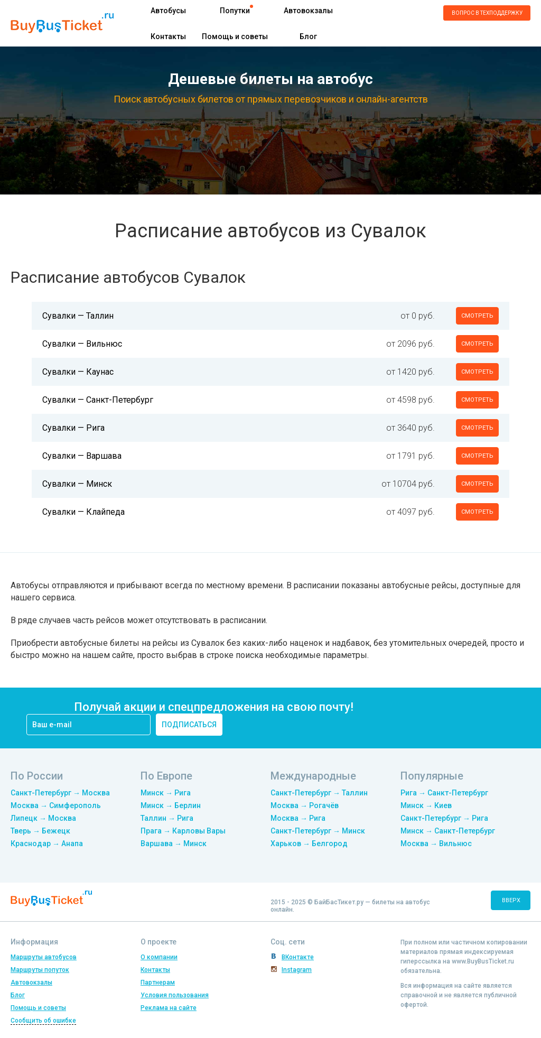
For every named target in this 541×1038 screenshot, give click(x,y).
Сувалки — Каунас (78, 372)
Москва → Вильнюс (436, 843)
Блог (308, 36)
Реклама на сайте (169, 1008)
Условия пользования (175, 995)
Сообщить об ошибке (43, 1020)
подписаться (189, 724)
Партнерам (158, 982)
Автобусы (168, 10)
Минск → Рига (166, 793)
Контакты (168, 36)
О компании (159, 957)
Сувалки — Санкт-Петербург (97, 400)
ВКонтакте (298, 957)
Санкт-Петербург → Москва (60, 793)
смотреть (477, 315)
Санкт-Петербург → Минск (317, 831)
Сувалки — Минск (77, 484)
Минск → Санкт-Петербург (447, 831)
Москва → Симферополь (56, 805)
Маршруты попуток (40, 970)
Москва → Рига (297, 818)
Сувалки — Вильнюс (82, 344)
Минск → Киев (426, 805)
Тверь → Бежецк (40, 831)
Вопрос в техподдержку (487, 13)
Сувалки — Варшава (82, 456)
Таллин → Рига (167, 818)
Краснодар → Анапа (47, 843)
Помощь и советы (235, 36)
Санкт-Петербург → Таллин (319, 793)
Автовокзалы (308, 10)
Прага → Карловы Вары (183, 831)
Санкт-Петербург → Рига (444, 818)
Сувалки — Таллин (78, 316)
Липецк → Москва (43, 818)
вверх (511, 900)
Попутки (235, 10)
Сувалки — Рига (73, 428)
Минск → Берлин (171, 805)
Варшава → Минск (174, 843)
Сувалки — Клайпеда (83, 512)
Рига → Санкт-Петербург (444, 793)
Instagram (297, 970)
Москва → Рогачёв (304, 805)
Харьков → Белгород (309, 843)
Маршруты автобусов (44, 957)
